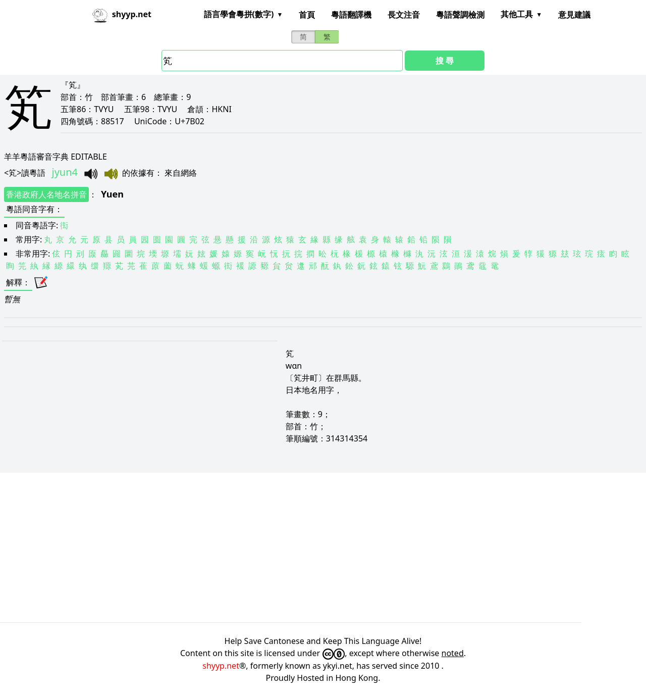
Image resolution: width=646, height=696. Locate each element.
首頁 (307, 14)
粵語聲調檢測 (460, 14)
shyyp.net (220, 665)
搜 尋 (445, 60)
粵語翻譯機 (351, 14)
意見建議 (574, 14)
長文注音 (404, 14)
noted (453, 653)
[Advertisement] (303, 547)
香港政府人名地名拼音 (46, 194)
